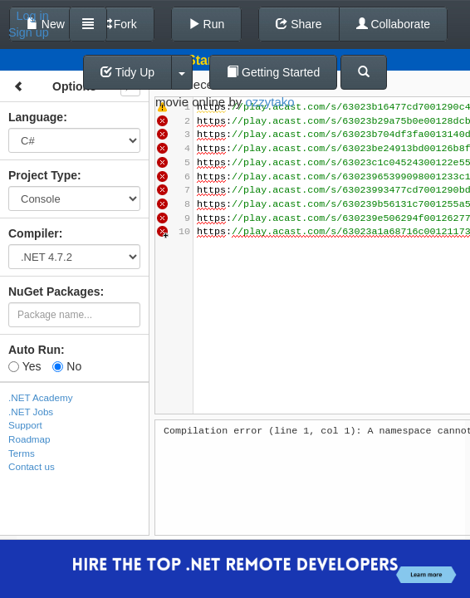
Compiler (33, 233)
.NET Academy (40, 397)
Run (206, 24)
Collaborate (393, 24)
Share (298, 24)
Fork (118, 24)
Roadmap (29, 439)
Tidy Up (127, 72)
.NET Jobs (30, 411)
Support (25, 424)
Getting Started (273, 72)
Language (35, 117)
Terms (21, 453)
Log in (33, 15)
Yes (24, 366)
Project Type (42, 175)
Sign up (28, 32)
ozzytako (269, 102)
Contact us (31, 466)
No (66, 366)
